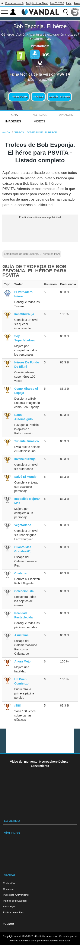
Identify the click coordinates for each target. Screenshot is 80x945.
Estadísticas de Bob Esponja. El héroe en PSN (32, 253)
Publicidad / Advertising (16, 894)
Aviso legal (9, 906)
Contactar (8, 889)
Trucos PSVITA (19, 97)
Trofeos (38, 97)
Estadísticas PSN (59, 97)
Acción (21, 34)
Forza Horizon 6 (14, 3)
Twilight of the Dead (37, 3)
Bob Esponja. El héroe (40, 26)
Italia (68, 3)
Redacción (9, 883)
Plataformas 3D (40, 38)
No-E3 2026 (57, 3)
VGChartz (8, 923)
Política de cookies (13, 912)
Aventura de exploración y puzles (53, 34)
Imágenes (13, 121)
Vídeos (39, 121)
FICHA (13, 114)
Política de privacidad (14, 900)
